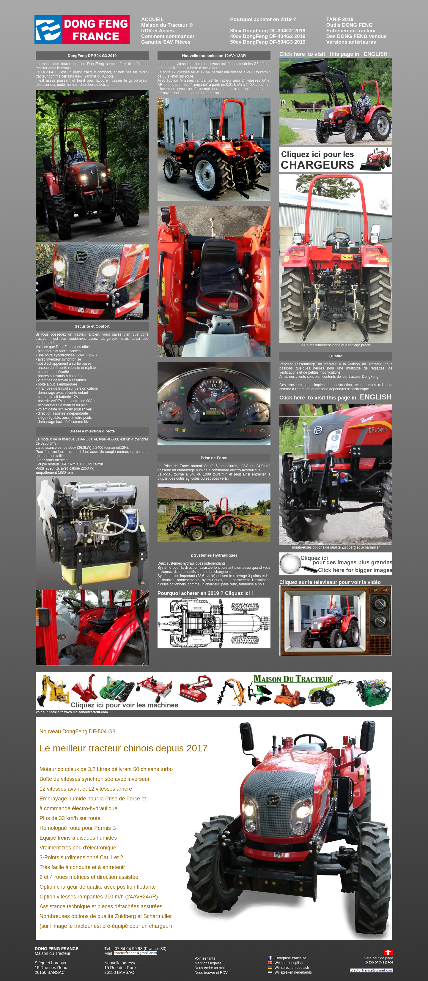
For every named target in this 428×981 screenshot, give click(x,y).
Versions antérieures (351, 42)
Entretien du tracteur (351, 31)
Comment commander (167, 36)
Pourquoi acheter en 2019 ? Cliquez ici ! (205, 593)
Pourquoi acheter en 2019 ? (263, 19)
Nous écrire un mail (210, 968)
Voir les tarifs (205, 958)
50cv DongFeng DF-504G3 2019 (268, 42)
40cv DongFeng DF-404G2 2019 (268, 36)
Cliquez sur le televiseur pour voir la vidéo (330, 582)
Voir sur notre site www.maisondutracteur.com (72, 712)
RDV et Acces (157, 31)
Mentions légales (208, 963)
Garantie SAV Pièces (166, 42)
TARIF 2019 (339, 19)
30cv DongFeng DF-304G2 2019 (268, 31)
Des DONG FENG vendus (356, 36)
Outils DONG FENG (349, 25)
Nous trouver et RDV (211, 973)
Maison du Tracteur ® (167, 25)
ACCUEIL (152, 19)
